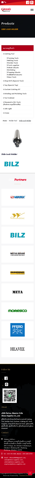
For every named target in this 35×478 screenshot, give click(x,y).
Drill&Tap (11, 70)
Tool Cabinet (9, 98)
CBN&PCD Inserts (15, 74)
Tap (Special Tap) (11, 85)
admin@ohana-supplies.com (13, 462)
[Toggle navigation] (31, 10)
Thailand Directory (25, 475)
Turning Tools (13, 58)
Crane (6, 113)
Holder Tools (13, 63)
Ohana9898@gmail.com (17, 457)
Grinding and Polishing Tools (15, 93)
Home (5, 120)
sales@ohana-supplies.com (13, 460)
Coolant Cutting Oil (12, 89)
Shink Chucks (13, 67)
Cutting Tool (9, 53)
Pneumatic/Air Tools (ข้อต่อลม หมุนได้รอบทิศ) (12, 103)
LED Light (8, 108)
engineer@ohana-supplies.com (14, 464)
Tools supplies (13, 65)
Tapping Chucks (14, 72)
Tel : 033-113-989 (10, 454)
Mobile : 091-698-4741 (24, 454)
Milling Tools (13, 60)
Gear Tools (12, 77)
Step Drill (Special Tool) (13, 80)
